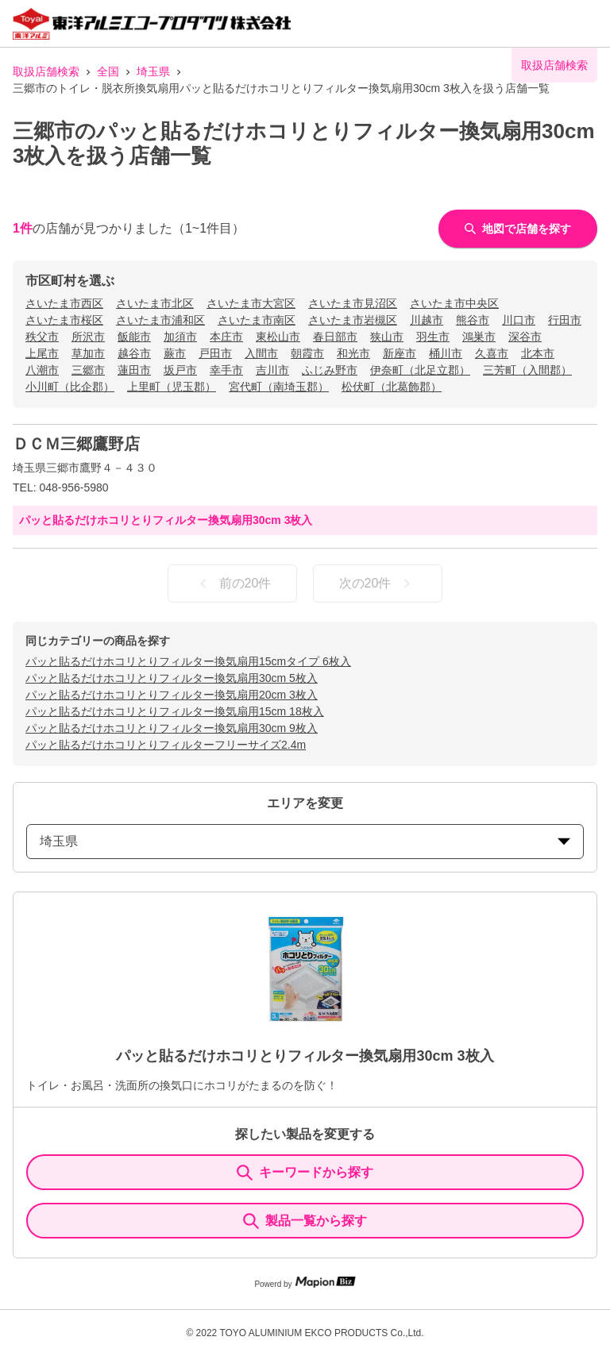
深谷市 (525, 336)
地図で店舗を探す (518, 228)
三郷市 (88, 370)
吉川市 (272, 370)
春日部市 (335, 336)
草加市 (88, 353)
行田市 (564, 320)
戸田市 (215, 353)
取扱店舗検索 (46, 71)
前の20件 (233, 583)
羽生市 (433, 336)
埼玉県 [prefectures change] (305, 841)
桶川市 (445, 353)
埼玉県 (153, 71)
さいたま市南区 (256, 320)
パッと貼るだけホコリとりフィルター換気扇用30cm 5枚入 (171, 678)
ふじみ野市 (329, 370)
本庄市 (226, 336)
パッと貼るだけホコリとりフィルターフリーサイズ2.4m (165, 744)
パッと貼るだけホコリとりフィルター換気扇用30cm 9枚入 (171, 728)
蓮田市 (134, 370)
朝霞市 (307, 353)
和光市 (353, 353)
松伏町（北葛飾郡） (392, 386)
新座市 (399, 353)
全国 (108, 71)
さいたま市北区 (155, 303)
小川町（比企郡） (69, 386)
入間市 (261, 353)
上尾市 (42, 353)
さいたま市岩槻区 (352, 320)
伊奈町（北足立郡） (420, 370)
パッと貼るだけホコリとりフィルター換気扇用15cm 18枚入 (174, 711)
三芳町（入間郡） (527, 370)
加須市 (180, 336)
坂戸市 (180, 370)
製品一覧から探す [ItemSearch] (305, 1221)
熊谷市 (472, 320)
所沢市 (88, 336)
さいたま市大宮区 (251, 303)
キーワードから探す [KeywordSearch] (305, 1173)
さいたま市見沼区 (352, 303)
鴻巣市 (479, 336)
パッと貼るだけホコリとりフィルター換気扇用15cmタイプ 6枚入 (188, 661)
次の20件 (378, 583)
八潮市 (42, 370)
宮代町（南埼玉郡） (279, 386)
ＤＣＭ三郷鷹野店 (76, 444)
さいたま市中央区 (454, 303)
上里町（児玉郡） (171, 386)
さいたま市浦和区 (160, 320)
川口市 (518, 320)
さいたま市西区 (64, 303)
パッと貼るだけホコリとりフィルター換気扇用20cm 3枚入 (171, 694)
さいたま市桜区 (64, 320)
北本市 (537, 353)
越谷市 (134, 353)
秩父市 (42, 336)
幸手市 (226, 370)
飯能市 (134, 336)
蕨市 (175, 353)
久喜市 (491, 353)
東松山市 (278, 336)
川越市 (426, 320)
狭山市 (386, 336)
